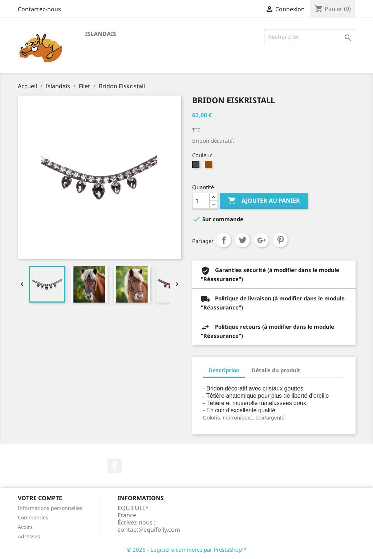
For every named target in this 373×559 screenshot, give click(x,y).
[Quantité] (201, 201)
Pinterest (280, 240)
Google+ (261, 240)
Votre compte (40, 498)
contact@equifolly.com (149, 530)
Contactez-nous (39, 9)
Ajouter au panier (264, 201)
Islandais (100, 34)
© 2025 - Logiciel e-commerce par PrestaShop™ (186, 549)
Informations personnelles (50, 508)
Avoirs (25, 526)
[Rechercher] (309, 36)
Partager (223, 240)
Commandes (33, 517)
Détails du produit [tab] (276, 370)
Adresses (29, 536)
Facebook (115, 466)
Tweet (242, 240)
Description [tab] (224, 370)
